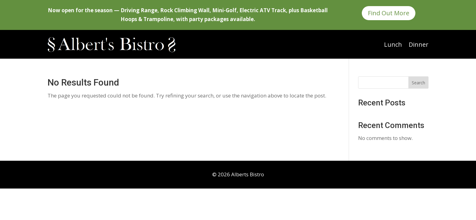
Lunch (393, 44)
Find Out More (388, 13)
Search (418, 83)
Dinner (418, 44)
